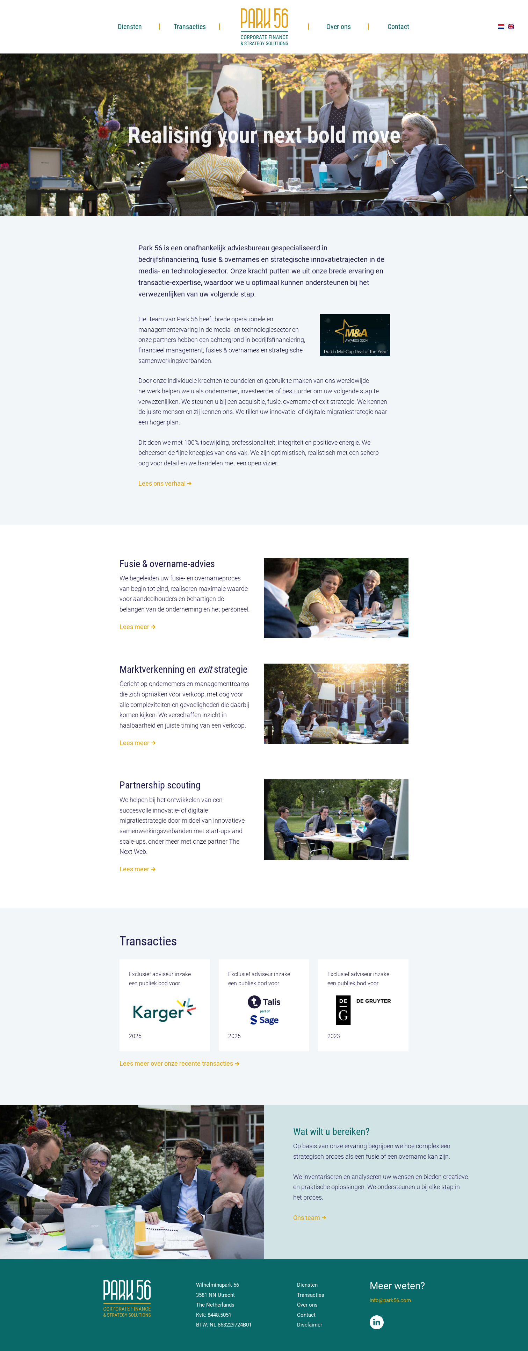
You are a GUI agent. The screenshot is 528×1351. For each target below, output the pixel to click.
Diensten (130, 26)
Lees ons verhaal (162, 483)
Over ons (338, 26)
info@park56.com (390, 1300)
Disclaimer (309, 1325)
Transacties (190, 26)
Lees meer (138, 626)
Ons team (306, 1217)
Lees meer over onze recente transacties (176, 1063)
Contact (398, 26)
